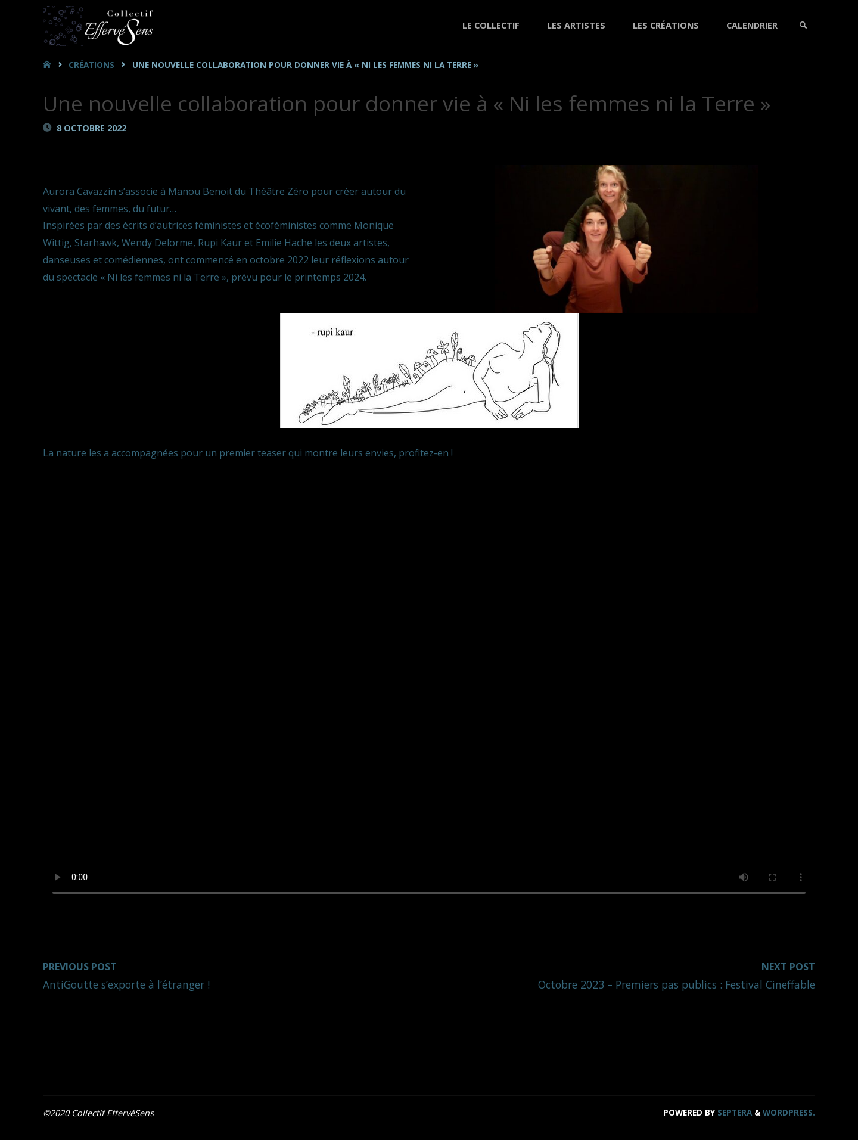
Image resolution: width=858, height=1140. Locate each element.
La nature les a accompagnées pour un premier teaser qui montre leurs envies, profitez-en (247, 452)
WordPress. (789, 1112)
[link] (803, 25)
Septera (733, 1112)
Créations (91, 64)
